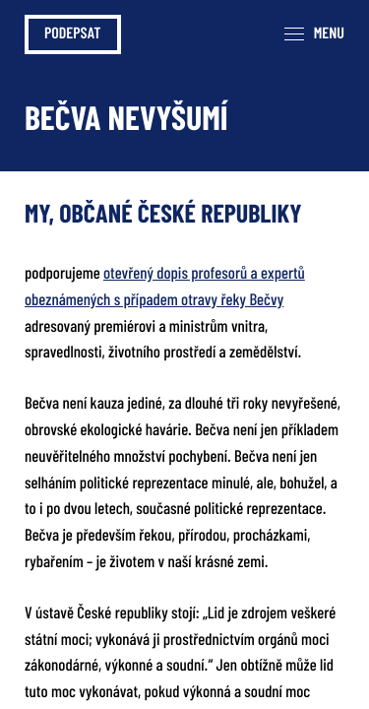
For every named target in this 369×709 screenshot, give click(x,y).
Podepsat (72, 34)
